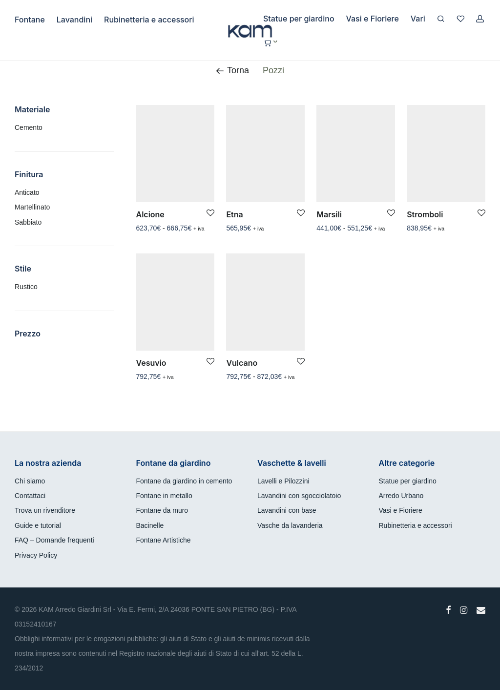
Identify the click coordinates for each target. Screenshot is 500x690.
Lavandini (74, 19)
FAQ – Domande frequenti (54, 540)
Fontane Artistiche (163, 540)
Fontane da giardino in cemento (184, 481)
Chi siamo (30, 481)
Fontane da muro (162, 510)
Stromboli (425, 214)
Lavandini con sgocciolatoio (299, 496)
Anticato (27, 192)
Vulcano (241, 363)
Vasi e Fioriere (372, 18)
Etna (234, 214)
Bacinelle (150, 525)
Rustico (26, 287)
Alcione (150, 214)
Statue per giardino (298, 18)
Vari (418, 18)
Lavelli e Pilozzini (283, 481)
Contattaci (30, 496)
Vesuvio (151, 363)
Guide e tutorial (38, 525)
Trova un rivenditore (45, 510)
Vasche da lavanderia (290, 525)
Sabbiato (28, 222)
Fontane (30, 19)
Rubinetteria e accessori (149, 19)
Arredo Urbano (401, 496)
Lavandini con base (286, 510)
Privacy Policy (36, 555)
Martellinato (32, 207)
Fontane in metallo (164, 496)
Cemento (28, 127)
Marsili (329, 214)
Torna (232, 70)
